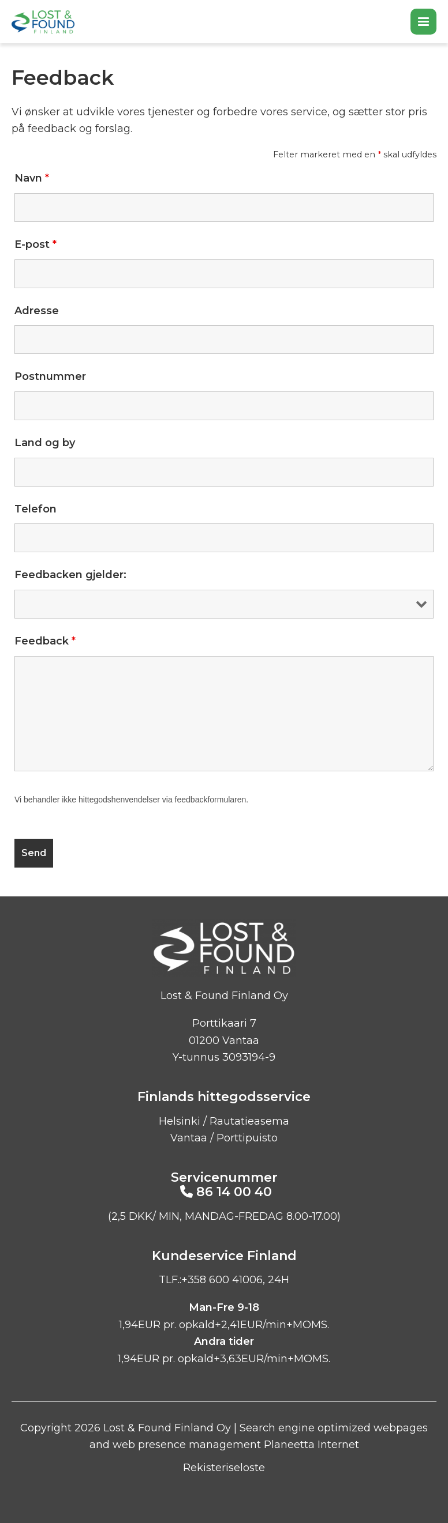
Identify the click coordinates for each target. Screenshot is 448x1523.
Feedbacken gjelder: (70, 574)
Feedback (45, 641)
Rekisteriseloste (224, 1467)
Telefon (35, 509)
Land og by (44, 442)
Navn (31, 178)
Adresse (36, 310)
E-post (35, 244)
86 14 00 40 (234, 1191)
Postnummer (50, 376)
